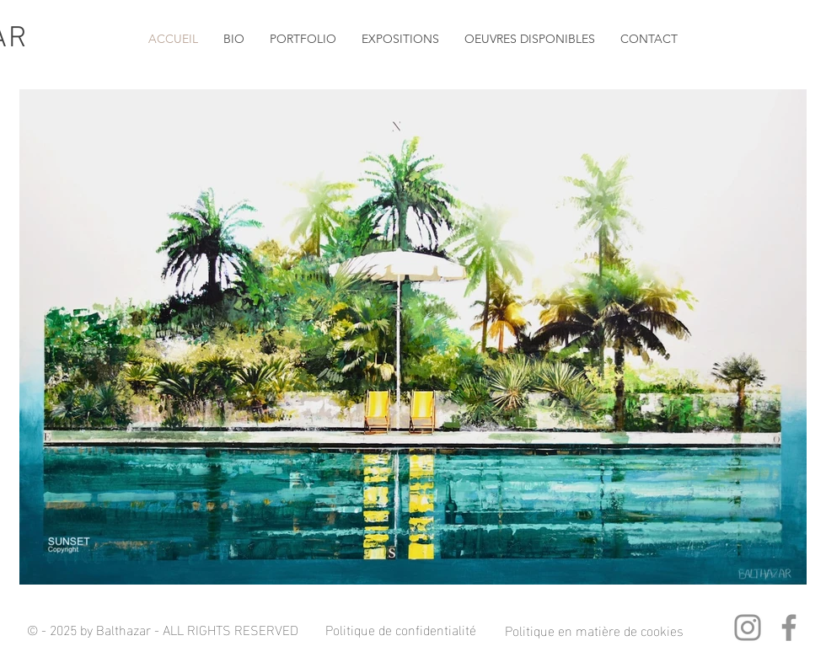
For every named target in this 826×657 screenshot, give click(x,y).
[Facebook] (789, 627)
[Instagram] (747, 627)
